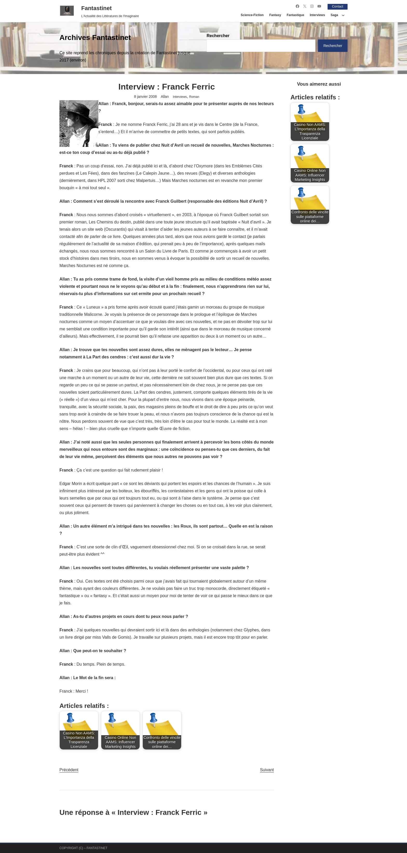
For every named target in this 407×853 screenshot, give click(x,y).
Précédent (68, 769)
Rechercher (218, 35)
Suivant (267, 769)
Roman (194, 96)
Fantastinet (96, 8)
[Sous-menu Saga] (343, 14)
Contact (336, 6)
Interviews (180, 96)
